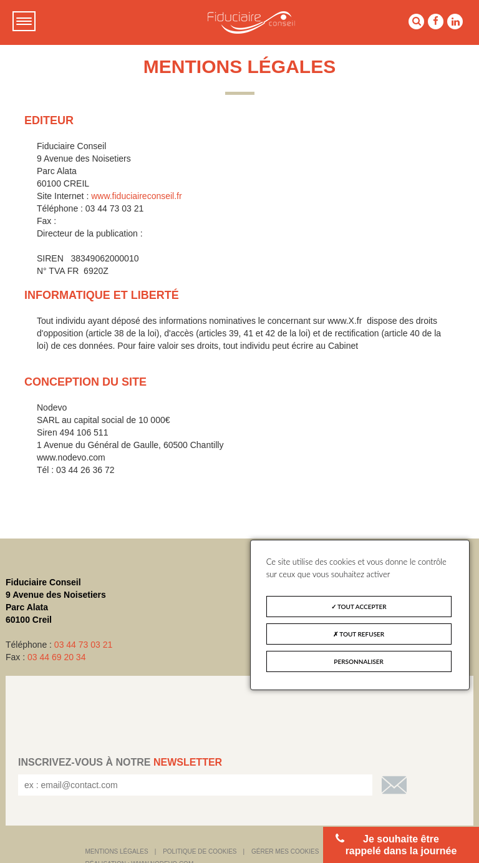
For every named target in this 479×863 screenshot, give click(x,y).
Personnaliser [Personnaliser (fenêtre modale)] (359, 661)
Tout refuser (358, 634)
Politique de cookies (199, 851)
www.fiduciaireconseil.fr (136, 196)
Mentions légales (116, 851)
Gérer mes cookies (285, 851)
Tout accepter (359, 606)
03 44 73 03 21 (83, 645)
